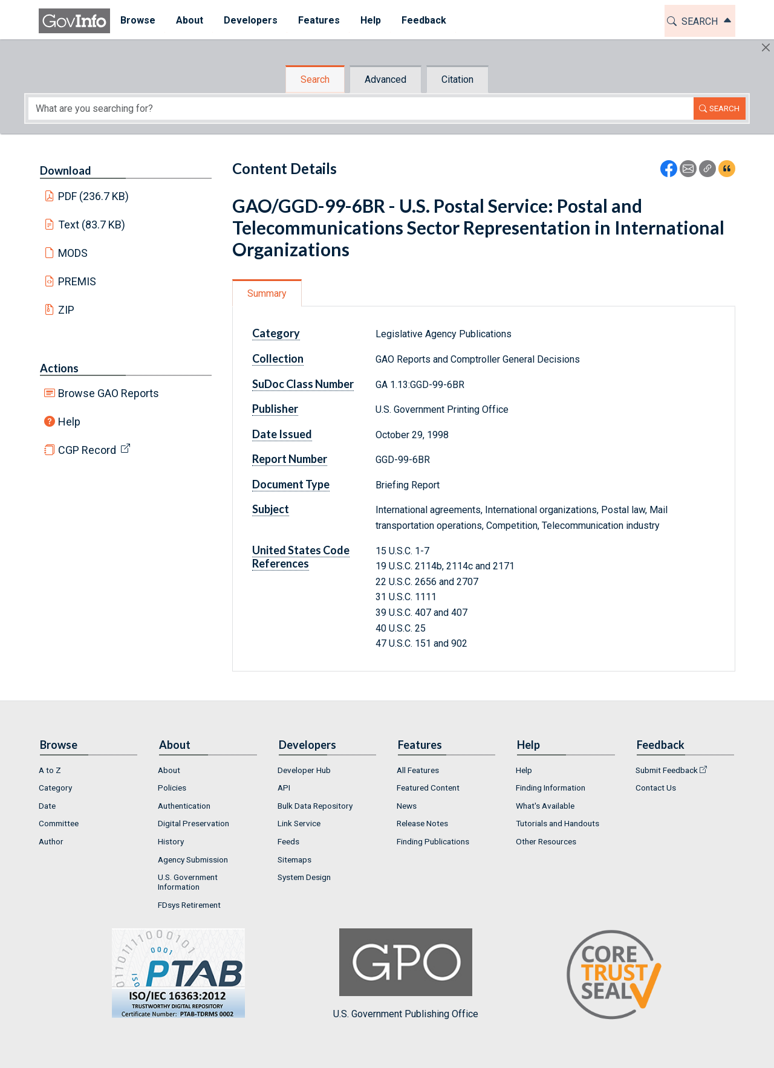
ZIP (66, 309)
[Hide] (766, 47)
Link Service (299, 823)
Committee (59, 823)
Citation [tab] (457, 79)
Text (92, 224)
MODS (73, 253)
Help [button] (370, 20)
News (407, 806)
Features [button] (319, 20)
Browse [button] (137, 20)
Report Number (289, 458)
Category (276, 333)
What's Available (545, 806)
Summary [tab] (267, 293)
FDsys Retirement (189, 905)
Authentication (184, 806)
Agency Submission (193, 859)
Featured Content (428, 787)
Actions (59, 368)
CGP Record (87, 450)
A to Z (50, 770)
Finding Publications (433, 841)
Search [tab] (315, 79)
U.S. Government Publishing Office (405, 974)
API (284, 787)
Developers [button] (251, 20)
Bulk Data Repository (315, 806)
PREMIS (77, 281)
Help (69, 421)
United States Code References (301, 556)
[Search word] (361, 108)
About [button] (189, 20)
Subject (270, 509)
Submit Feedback (667, 770)
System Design (304, 877)
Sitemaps (294, 859)
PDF (93, 196)
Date (47, 806)
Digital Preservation (193, 823)
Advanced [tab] (385, 79)
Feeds (288, 841)
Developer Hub (304, 770)
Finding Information (550, 787)
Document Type (291, 484)
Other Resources (546, 841)
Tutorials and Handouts (557, 823)
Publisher (275, 408)
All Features (418, 770)
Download (65, 170)
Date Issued (282, 434)
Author (51, 841)
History (171, 841)
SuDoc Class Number (303, 383)
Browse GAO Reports (108, 393)
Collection (278, 358)
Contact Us (656, 787)
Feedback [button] (424, 20)
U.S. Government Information (188, 882)
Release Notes (422, 823)
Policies (172, 787)
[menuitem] (138, 21)
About (169, 770)
